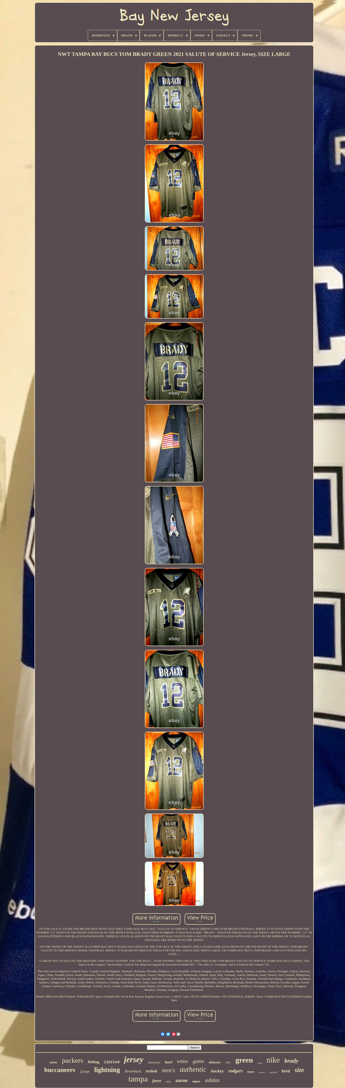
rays (168, 1081)
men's (168, 1070)
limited (111, 1062)
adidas (212, 1080)
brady (292, 1060)
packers (72, 1060)
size (299, 1069)
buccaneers (59, 1069)
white (182, 1061)
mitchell (273, 1072)
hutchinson (154, 1062)
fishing (93, 1062)
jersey (133, 1059)
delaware (215, 1062)
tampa (138, 1079)
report (262, 1072)
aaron (181, 1080)
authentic (193, 1069)
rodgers (235, 1070)
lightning (107, 1069)
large (84, 1072)
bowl (168, 1062)
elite (228, 1062)
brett (286, 1071)
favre (156, 1080)
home (250, 1071)
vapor (196, 1081)
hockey (217, 1071)
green (244, 1060)
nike (273, 1060)
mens (53, 1062)
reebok (151, 1071)
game (198, 1061)
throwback (133, 1071)
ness (260, 1063)
